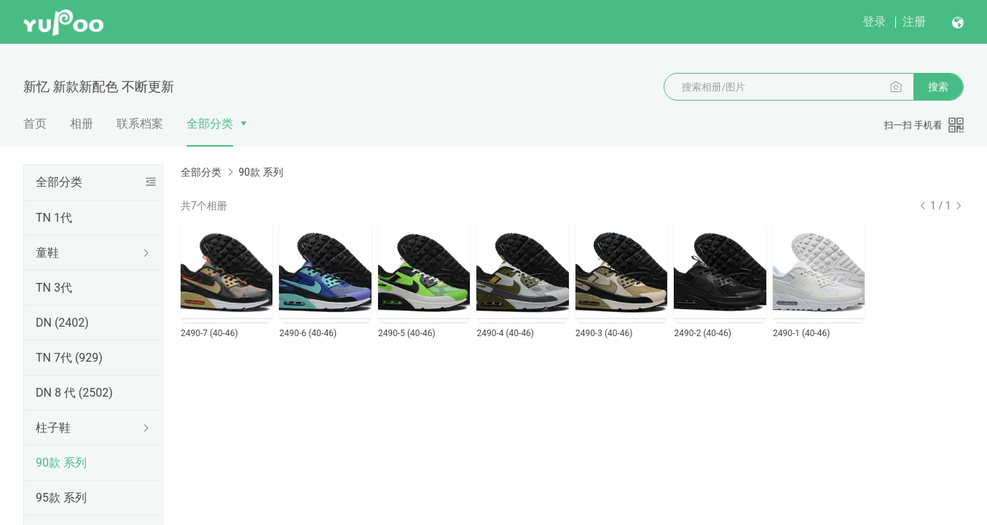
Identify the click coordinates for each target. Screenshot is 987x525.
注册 (914, 21)
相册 (81, 124)
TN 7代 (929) (69, 358)
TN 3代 (54, 288)
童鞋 (47, 253)
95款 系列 (61, 498)
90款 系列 (61, 463)
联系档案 (140, 124)
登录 (874, 21)
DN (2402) (62, 323)
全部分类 (209, 124)
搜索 (938, 87)
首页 (35, 124)
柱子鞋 (53, 428)
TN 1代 (54, 218)
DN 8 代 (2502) (74, 393)
